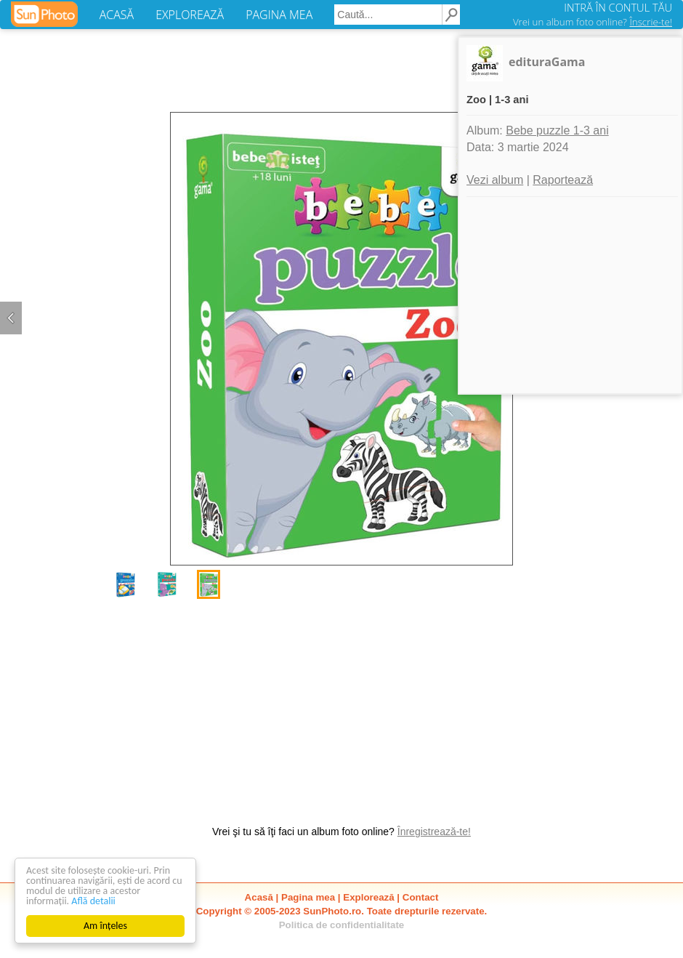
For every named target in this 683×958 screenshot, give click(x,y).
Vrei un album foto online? (592, 21)
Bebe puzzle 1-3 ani (557, 130)
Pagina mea (308, 897)
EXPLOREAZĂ (189, 15)
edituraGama (547, 62)
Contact (421, 897)
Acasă (259, 897)
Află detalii (93, 901)
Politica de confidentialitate (342, 924)
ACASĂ (117, 15)
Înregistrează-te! (434, 831)
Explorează (368, 897)
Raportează (563, 180)
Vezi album (494, 180)
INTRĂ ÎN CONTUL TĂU (618, 7)
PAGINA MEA (279, 15)
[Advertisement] (341, 704)
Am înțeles (105, 925)
